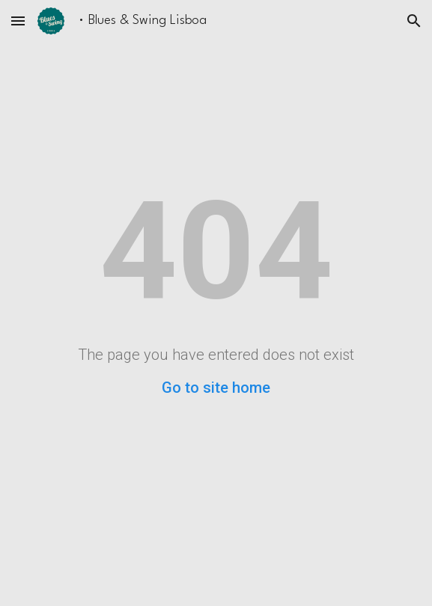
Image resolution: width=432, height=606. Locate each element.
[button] (18, 20)
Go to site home (216, 388)
